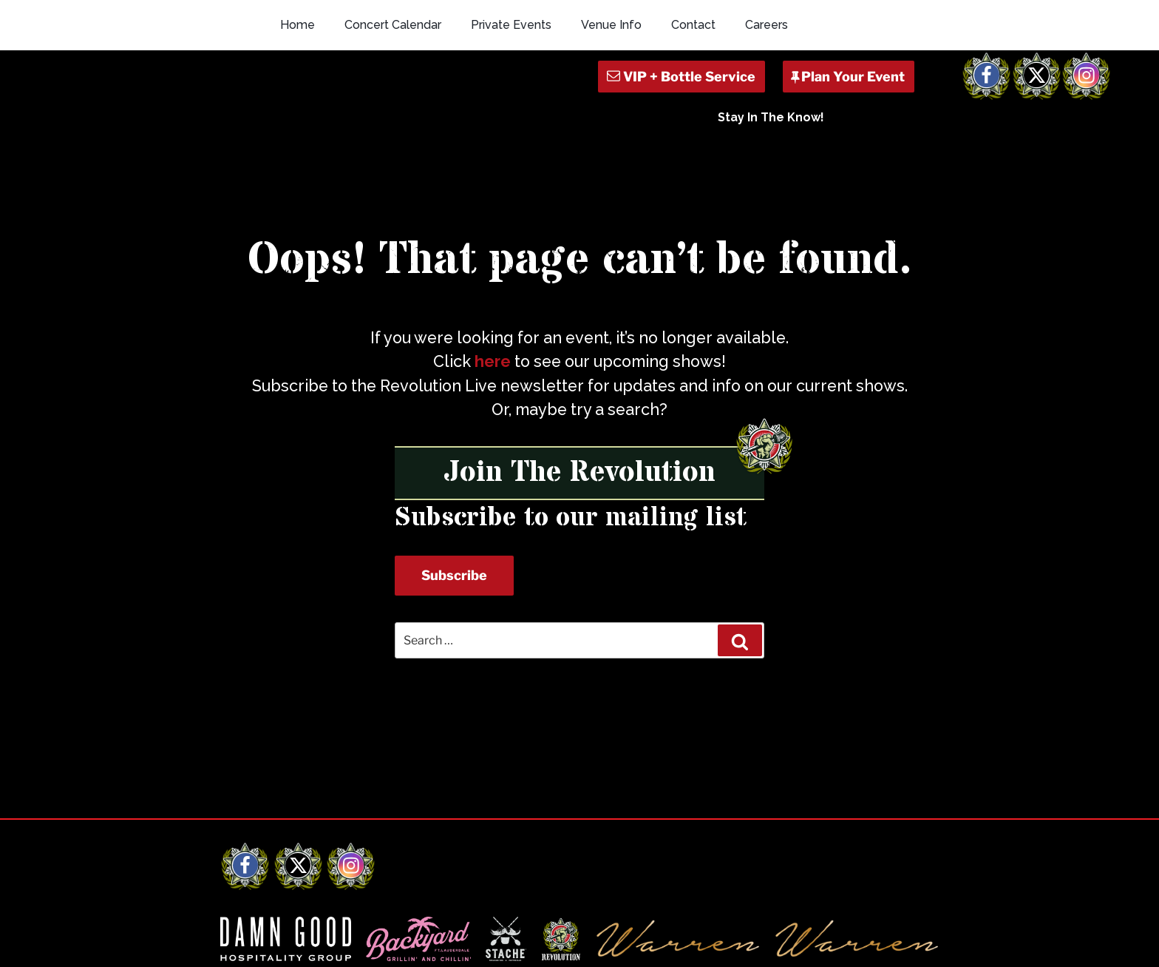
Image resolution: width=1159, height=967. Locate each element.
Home (297, 25)
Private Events (511, 25)
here (493, 361)
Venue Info (611, 25)
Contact (693, 25)
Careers (766, 25)
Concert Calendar (392, 25)
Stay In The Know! (771, 117)
